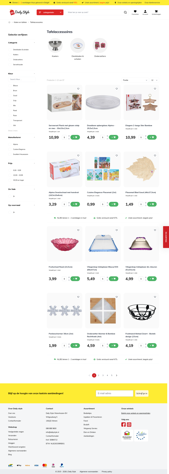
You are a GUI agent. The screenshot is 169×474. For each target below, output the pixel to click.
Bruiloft (86, 425)
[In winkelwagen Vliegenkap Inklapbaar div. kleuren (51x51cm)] (152, 278)
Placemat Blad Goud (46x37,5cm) (140, 192)
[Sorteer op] (135, 80)
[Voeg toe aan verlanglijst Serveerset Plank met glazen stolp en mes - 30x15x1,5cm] (78, 89)
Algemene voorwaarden (17, 451)
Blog (10, 454)
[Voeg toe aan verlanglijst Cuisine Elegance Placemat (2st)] (117, 155)
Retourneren (13, 439)
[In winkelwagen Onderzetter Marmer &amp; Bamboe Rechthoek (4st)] (113, 345)
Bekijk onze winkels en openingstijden (135, 413)
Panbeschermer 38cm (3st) (61, 333)
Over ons (11, 413)
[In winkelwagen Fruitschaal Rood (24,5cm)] (75, 278)
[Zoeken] (125, 12)
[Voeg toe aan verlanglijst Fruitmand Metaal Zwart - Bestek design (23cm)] (155, 297)
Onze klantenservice (152, 3)
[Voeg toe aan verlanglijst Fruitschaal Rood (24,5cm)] (78, 230)
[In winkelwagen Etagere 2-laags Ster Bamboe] (152, 137)
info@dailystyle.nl (52, 432)
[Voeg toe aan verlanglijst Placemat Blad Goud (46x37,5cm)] (155, 155)
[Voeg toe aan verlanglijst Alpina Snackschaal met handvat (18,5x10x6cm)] (78, 155)
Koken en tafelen (20, 22)
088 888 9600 (51, 428)
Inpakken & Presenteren (93, 417)
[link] (89, 375)
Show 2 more (12, 131)
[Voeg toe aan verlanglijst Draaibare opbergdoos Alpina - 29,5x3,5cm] (117, 89)
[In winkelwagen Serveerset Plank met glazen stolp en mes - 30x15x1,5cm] (75, 137)
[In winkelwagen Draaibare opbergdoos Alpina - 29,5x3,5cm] (113, 137)
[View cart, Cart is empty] (156, 12)
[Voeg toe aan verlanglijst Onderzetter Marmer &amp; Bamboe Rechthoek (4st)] (117, 297)
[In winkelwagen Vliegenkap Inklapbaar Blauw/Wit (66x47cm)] (113, 278)
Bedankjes (88, 413)
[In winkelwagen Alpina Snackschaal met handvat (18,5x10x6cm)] (75, 204)
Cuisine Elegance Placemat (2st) (101, 192)
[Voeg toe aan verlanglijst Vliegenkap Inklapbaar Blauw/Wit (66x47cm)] (117, 230)
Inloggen (11, 443)
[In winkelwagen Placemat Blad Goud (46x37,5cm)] (152, 204)
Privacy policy (107, 472)
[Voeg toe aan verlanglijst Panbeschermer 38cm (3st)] (78, 297)
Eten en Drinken (90, 432)
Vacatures (12, 417)
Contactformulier (14, 421)
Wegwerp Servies (90, 428)
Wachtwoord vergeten (16, 447)
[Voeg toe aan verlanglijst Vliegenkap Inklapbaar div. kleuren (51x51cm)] (155, 230)
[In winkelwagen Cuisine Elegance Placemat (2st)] (113, 204)
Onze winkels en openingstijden (130, 3)
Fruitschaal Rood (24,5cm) (60, 267)
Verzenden (12, 435)
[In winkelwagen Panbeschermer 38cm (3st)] (75, 345)
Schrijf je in (141, 393)
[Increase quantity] (69, 136)
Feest (86, 421)
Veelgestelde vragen (16, 432)
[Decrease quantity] (69, 139)
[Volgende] (116, 375)
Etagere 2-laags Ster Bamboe (138, 125)
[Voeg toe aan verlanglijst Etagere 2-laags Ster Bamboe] (155, 89)
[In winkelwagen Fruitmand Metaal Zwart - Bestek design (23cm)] (152, 345)
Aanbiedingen (89, 436)
